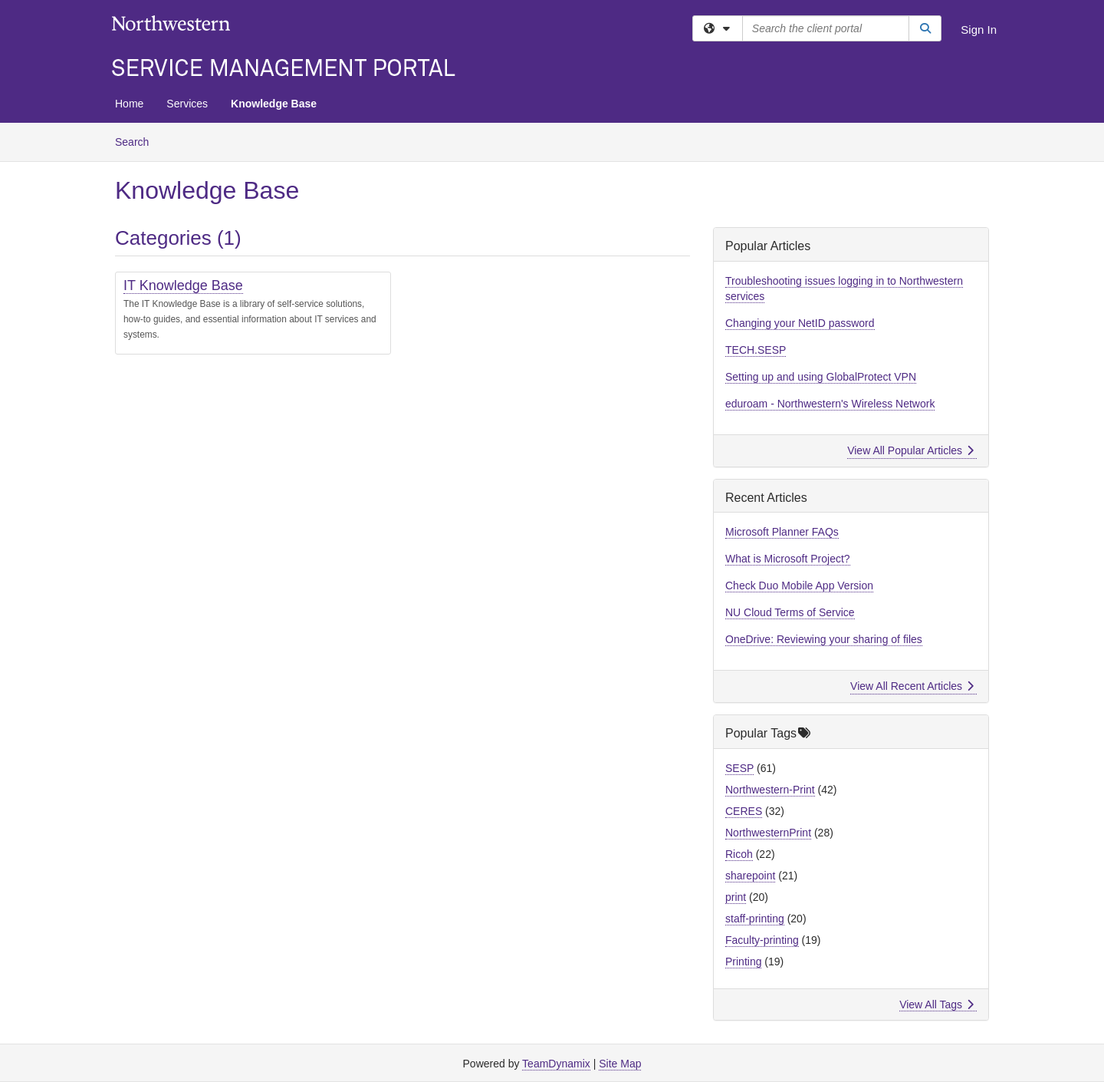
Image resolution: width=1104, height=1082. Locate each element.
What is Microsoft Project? (787, 559)
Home (129, 103)
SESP (739, 768)
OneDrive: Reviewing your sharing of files (823, 639)
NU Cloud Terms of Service (790, 612)
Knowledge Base (274, 103)
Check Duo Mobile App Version (799, 585)
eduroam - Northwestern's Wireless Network (830, 404)
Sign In (979, 29)
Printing (743, 961)
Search (137, 141)
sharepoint (750, 875)
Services (187, 103)
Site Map (620, 1063)
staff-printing (754, 918)
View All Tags (936, 1004)
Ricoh (739, 854)
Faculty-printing (762, 940)
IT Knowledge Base (183, 285)
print (735, 897)
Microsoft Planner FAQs (782, 532)
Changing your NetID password (800, 323)
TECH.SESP (755, 350)
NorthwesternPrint (768, 832)
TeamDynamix (556, 1063)
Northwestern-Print (770, 789)
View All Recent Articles (912, 686)
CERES (743, 811)
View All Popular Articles (910, 450)
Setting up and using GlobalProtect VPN (820, 377)
